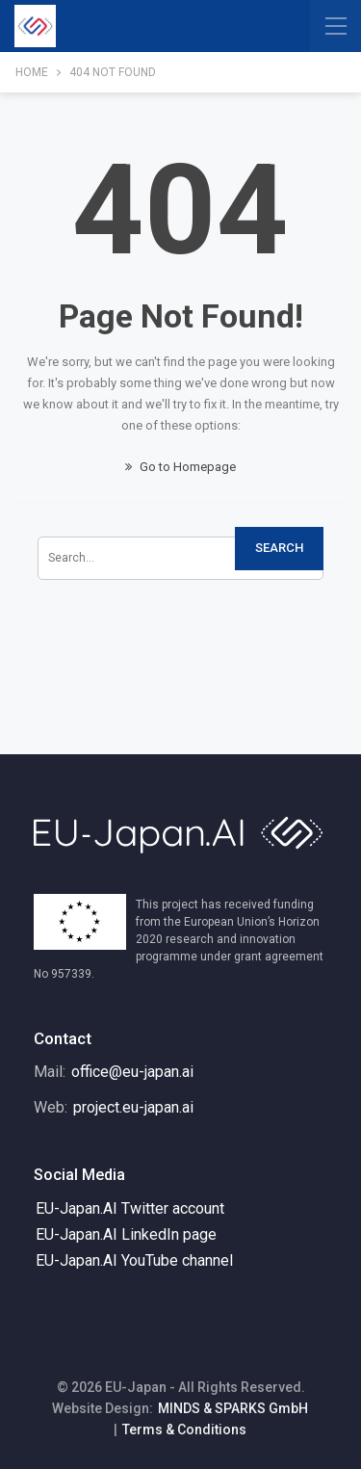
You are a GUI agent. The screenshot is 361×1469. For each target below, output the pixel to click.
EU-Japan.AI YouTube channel (134, 1260)
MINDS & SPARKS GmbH (233, 1408)
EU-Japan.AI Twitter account (130, 1208)
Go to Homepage (180, 466)
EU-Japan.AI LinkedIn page (126, 1234)
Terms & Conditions (184, 1429)
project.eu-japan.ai (133, 1107)
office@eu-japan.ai (132, 1071)
